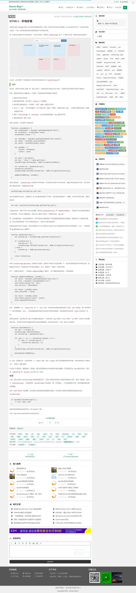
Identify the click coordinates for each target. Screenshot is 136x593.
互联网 (101, 7)
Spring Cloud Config (109, 62)
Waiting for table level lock (104, 85)
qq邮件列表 (106, 55)
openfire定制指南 (23, 487)
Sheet (115, 85)
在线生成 (105, 47)
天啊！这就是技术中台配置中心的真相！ (26, 519)
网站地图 (39, 573)
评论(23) (30, 478)
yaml (113, 70)
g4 (106, 74)
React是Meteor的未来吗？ (107, 234)
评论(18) (72, 471)
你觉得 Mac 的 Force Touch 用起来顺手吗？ (28, 509)
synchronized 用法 (61, 519)
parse (25, 436)
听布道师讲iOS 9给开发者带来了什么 (110, 237)
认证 (102, 74)
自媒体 (111, 97)
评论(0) (30, 484)
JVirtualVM (121, 51)
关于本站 (14, 576)
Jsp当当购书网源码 (102, 81)
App (38, 434)
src (73, 434)
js (38, 436)
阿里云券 (14, 573)
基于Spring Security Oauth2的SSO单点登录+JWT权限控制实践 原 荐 (78, 516)
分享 (57, 423)
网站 (34, 439)
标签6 (123, 58)
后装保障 (99, 62)
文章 (57, 436)
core (122, 89)
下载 (12, 436)
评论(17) (72, 478)
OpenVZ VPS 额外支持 (66, 475)
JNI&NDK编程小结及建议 (21, 512)
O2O (118, 62)
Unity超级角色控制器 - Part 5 (107, 252)
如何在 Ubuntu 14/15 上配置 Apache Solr (69, 509)
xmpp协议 (99, 70)
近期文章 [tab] (120, 215)
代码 (44, 436)
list (48, 439)
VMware (99, 78)
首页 (61, 7)
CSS (57, 434)
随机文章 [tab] (99, 215)
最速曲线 (119, 70)
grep (111, 81)
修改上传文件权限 (64, 468)
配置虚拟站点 (21, 468)
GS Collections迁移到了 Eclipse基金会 (111, 249)
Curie (111, 58)
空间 (79, 434)
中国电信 (120, 78)
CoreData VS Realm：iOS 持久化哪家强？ (112, 245)
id (53, 439)
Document (66, 434)
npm (119, 47)
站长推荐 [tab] (110, 215)
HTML (41, 439)
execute (105, 58)
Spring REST (100, 89)
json (50, 436)
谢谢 (104, 169)
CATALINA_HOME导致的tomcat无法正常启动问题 (72, 523)
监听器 (117, 58)
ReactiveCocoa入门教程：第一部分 (29, 494)
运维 (110, 7)
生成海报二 (32, 444)
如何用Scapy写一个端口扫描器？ (109, 241)
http (27, 434)
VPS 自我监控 (22, 475)
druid (98, 93)
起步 (100, 36)
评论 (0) (87, 16)
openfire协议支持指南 (66, 481)
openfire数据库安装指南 (25, 481)
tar (32, 434)
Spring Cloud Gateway (109, 78)
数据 (18, 436)
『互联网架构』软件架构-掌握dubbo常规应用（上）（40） (33, 516)
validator (99, 58)
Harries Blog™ (16, 6)
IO (51, 434)
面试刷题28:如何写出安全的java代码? (25, 523)
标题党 (98, 47)
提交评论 (50, 562)
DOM (20, 434)
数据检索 (113, 66)
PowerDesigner (101, 51)
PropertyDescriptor (102, 97)
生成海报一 (22, 444)
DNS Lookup (109, 93)
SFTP (110, 74)
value (45, 434)
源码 (83, 436)
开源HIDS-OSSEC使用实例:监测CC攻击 (72, 494)
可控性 (98, 55)
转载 (12, 16)
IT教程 (80, 7)
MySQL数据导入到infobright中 (108, 219)
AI (115, 51)
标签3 (121, 97)
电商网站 (110, 51)
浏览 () (79, 16)
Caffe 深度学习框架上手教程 (68, 487)
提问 (119, 66)
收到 (103, 207)
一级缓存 (122, 93)
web (59, 439)
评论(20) (30, 471)
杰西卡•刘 (107, 70)
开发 (32, 436)
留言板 (118, 7)
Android (69, 436)
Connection (113, 47)
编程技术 (70, 7)
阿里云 (62, 588)
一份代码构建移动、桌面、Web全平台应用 (112, 226)
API (65, 439)
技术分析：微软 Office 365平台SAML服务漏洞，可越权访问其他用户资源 (80, 512)
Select (20, 439)
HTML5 (13, 439)
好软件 (107, 66)
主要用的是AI (106, 198)
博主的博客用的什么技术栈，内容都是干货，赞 (117, 202)
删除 (27, 439)
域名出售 (26, 573)
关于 (116, 2)
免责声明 (39, 576)
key (86, 434)
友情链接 (124, 2)
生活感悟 (90, 7)
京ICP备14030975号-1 (73, 588)
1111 (116, 93)
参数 (77, 436)
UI (62, 436)
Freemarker (100, 66)
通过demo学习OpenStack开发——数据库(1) (112, 222)
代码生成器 (117, 74)
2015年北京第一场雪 (117, 55)
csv (97, 74)
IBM (116, 97)
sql (102, 93)
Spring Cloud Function (112, 89)
